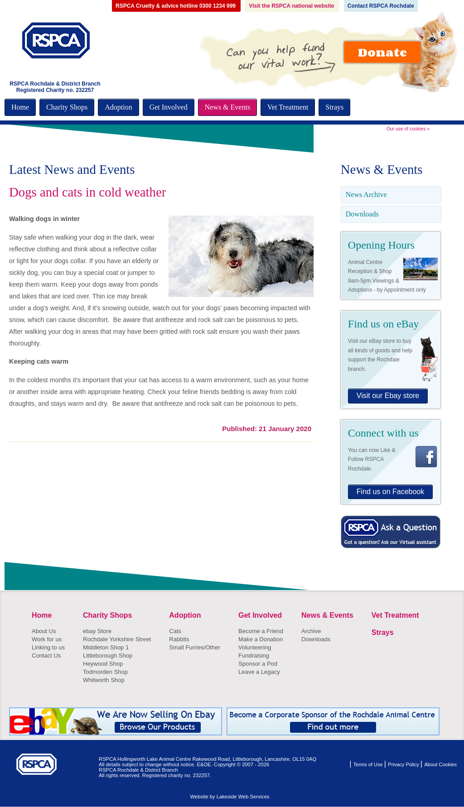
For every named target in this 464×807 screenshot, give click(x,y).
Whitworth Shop (104, 680)
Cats (175, 631)
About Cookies (440, 764)
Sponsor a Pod (257, 663)
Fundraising (253, 655)
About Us (44, 631)
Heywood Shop (103, 663)
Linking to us (48, 647)
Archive (311, 631)
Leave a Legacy (259, 671)
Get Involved (169, 107)
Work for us (47, 639)
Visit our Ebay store (388, 395)
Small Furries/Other (194, 647)
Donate (382, 52)
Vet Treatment (287, 107)
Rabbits (179, 639)
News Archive (366, 194)
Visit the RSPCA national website (292, 6)
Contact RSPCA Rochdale (381, 6)
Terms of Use (368, 764)
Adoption (118, 107)
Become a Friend (260, 631)
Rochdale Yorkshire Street (117, 639)
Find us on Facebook (390, 491)
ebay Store (97, 631)
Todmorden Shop (105, 671)
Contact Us (46, 655)
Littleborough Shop (107, 655)
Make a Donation (260, 639)
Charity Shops (66, 107)
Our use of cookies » (408, 128)
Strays (334, 107)
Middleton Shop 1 (106, 647)
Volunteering (254, 647)
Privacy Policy (404, 764)
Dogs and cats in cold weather (87, 192)
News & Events (227, 107)
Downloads (362, 214)
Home (20, 107)
